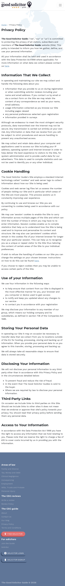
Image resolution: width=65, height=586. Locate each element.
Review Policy (7, 504)
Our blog (5, 520)
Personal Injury (8, 491)
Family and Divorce (10, 469)
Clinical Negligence (10, 476)
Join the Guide (8, 543)
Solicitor (5, 547)
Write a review (7, 500)
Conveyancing (7, 480)
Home (4, 25)
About (4, 513)
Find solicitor (14, 534)
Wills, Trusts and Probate (12, 487)
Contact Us (6, 517)
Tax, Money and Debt (10, 473)
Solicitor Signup (16, 560)
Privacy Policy (7, 524)
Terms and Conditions (11, 528)
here (7, 66)
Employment (7, 484)
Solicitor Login (15, 553)
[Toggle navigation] (60, 5)
